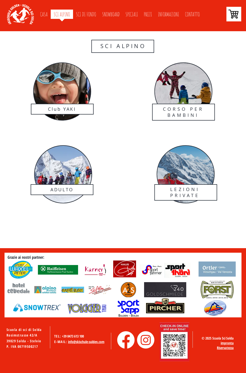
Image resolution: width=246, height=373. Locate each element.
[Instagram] (145, 340)
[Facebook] (126, 340)
